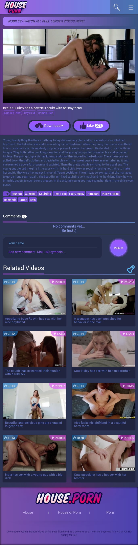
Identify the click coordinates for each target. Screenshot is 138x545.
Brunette (17, 194)
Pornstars (93, 194)
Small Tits (60, 194)
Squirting (45, 194)
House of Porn (69, 512)
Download (49, 126)
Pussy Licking (110, 194)
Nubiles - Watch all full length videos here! (46, 21)
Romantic (10, 200)
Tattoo (23, 200)
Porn (110, 512)
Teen (33, 200)
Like (91, 125)
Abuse (28, 512)
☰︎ (133, 8)
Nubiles (9, 113)
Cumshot (31, 194)
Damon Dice (45, 113)
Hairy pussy (76, 194)
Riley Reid (28, 113)
